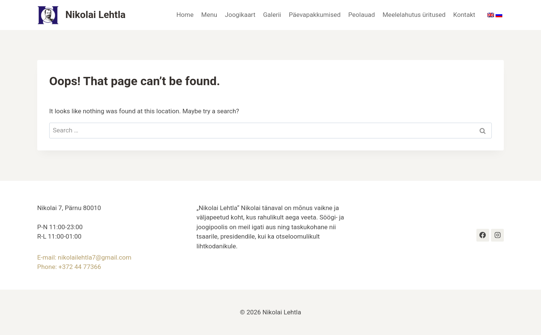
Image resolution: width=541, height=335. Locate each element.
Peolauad (361, 14)
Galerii (272, 14)
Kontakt (464, 14)
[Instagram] (497, 235)
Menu (209, 14)
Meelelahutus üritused (414, 14)
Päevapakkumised (315, 14)
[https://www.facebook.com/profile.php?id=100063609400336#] (482, 235)
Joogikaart (240, 14)
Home (184, 14)
